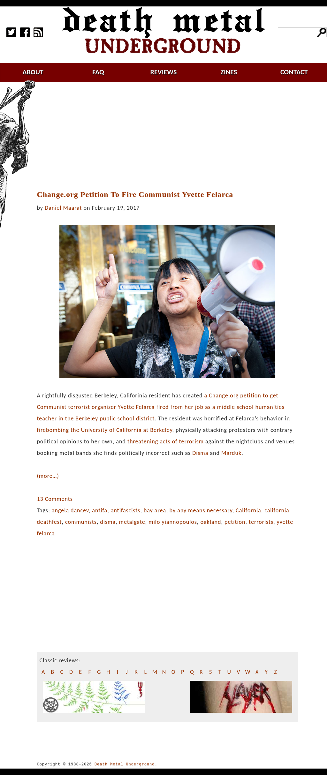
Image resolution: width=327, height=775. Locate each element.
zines (228, 72)
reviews (163, 72)
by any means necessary (201, 510)
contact (294, 72)
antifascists (126, 510)
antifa (99, 510)
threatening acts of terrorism (165, 441)
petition (235, 521)
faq (98, 72)
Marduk (231, 452)
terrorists (261, 521)
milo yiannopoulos (172, 521)
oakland (210, 521)
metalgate (132, 521)
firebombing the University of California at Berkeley (104, 429)
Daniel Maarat (63, 207)
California (248, 510)
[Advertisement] (171, 136)
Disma (200, 452)
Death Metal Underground (125, 764)
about (32, 72)
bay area (155, 510)
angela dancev (70, 510)
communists (81, 521)
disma (108, 521)
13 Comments (54, 498)
